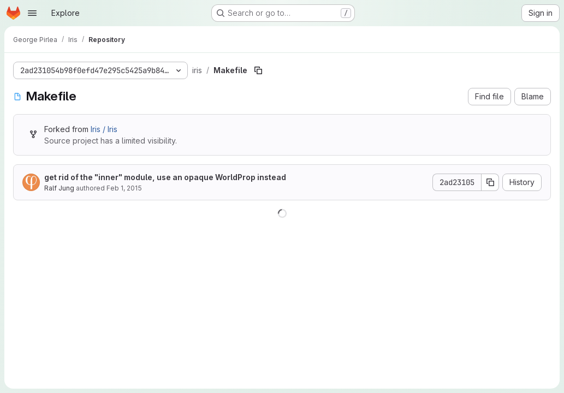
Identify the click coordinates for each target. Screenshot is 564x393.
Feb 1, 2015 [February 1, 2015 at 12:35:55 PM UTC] (124, 188)
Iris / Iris (104, 129)
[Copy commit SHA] (490, 182)
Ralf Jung (59, 188)
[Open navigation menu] (32, 13)
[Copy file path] (258, 70)
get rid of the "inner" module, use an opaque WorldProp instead (165, 177)
